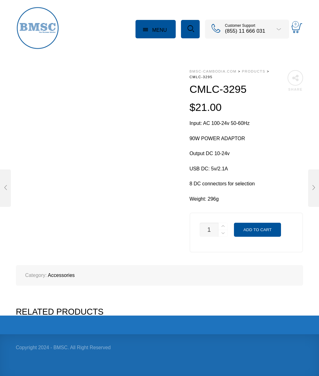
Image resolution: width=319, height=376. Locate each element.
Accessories (61, 275)
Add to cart (257, 229)
